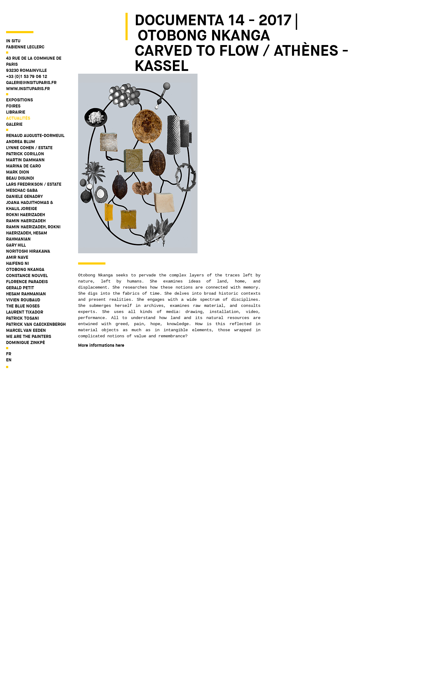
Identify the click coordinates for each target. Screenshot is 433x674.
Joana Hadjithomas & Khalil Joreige (29, 183)
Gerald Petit (20, 266)
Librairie (15, 90)
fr (8, 332)
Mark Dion (17, 150)
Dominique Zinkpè (25, 320)
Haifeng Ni (17, 241)
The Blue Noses (23, 284)
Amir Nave (17, 235)
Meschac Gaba (22, 168)
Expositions (19, 78)
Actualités (18, 96)
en (9, 338)
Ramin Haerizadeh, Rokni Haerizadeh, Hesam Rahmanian (33, 211)
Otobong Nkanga (25, 247)
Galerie (14, 102)
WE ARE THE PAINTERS (28, 314)
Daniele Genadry (24, 174)
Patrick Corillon (25, 132)
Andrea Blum (20, 119)
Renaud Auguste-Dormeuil (35, 113)
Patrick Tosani (22, 296)
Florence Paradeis (27, 259)
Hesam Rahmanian (26, 272)
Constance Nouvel (27, 253)
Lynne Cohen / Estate (29, 125)
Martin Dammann (25, 138)
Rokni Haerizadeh (25, 192)
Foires (13, 84)
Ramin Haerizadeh (26, 199)
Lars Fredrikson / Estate (33, 162)
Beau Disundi (20, 156)
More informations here (101, 345)
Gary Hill (16, 223)
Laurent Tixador (24, 290)
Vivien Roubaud (23, 278)
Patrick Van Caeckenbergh (36, 302)
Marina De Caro (23, 144)
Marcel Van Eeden (26, 308)
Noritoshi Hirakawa (28, 229)
